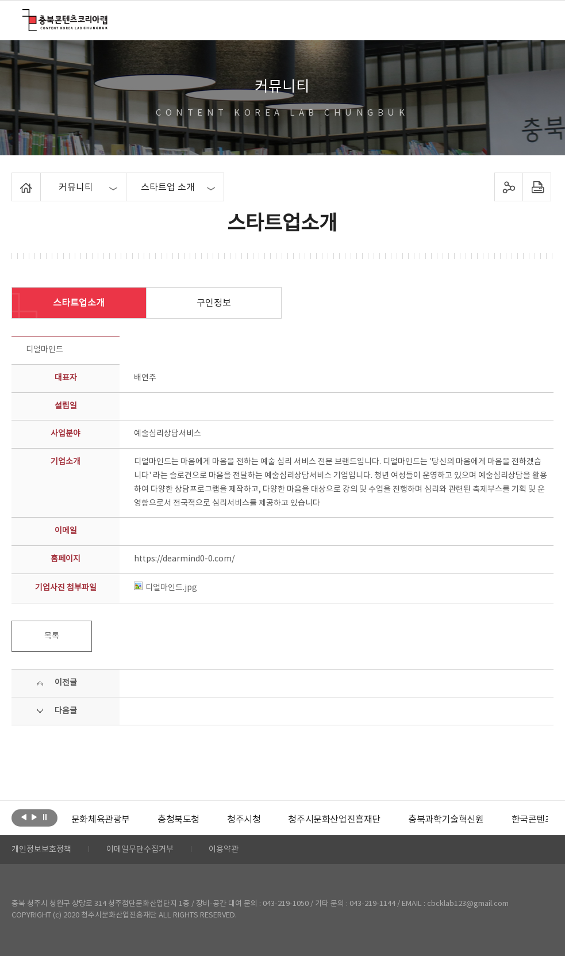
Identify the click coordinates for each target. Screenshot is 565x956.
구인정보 (214, 303)
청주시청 (243, 819)
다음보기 (34, 817)
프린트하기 (536, 187)
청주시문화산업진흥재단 (334, 819)
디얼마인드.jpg (165, 587)
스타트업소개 (79, 303)
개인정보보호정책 (41, 849)
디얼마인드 (44, 349)
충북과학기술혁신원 (445, 819)
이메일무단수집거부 (140, 849)
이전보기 (24, 817)
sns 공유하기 (508, 187)
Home (14, 179)
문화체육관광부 (100, 819)
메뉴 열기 (535, 19)
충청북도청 (178, 819)
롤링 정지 (44, 817)
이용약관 (224, 849)
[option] (100, 819)
